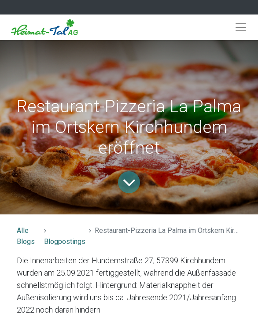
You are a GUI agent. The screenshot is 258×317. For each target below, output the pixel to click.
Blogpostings (64, 241)
